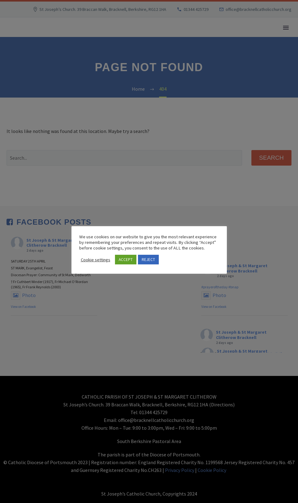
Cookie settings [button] (95, 260)
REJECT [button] (148, 259)
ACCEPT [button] (126, 259)
